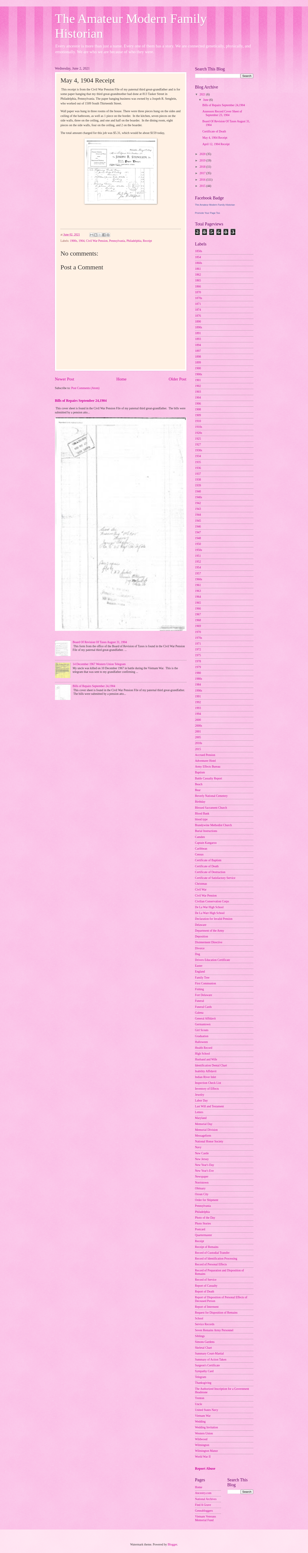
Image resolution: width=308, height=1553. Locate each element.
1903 (198, 391)
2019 (203, 160)
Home (121, 379)
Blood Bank (202, 813)
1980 (198, 673)
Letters (199, 1112)
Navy (198, 1147)
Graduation (201, 1036)
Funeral (199, 1000)
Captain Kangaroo (206, 842)
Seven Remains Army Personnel (214, 1330)
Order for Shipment (206, 1200)
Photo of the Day (205, 1217)
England (200, 971)
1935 (198, 462)
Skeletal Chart (203, 1347)
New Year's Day (204, 1165)
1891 (198, 333)
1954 (198, 567)
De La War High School (209, 907)
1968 (198, 620)
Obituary (200, 1188)
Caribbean (201, 848)
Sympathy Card (204, 1371)
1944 (198, 514)
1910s (198, 426)
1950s (198, 550)
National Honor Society (209, 1141)
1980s (198, 678)
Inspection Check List (208, 1082)
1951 (198, 555)
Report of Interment (207, 1306)
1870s (198, 298)
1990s (198, 690)
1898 (198, 356)
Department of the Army (209, 930)
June (206, 99)
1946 (198, 526)
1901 (198, 380)
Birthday (200, 801)
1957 (198, 573)
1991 (198, 696)
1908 (198, 409)
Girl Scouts (201, 1030)
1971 (198, 643)
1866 (198, 286)
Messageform (203, 1135)
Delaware (200, 924)
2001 (198, 731)
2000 (198, 719)
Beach (198, 784)
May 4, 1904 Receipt (214, 137)
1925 (198, 438)
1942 (198, 503)
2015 (203, 186)
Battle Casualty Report (208, 778)
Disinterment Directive (208, 942)
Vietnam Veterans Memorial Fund (205, 1518)
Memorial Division (206, 1129)
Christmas (201, 883)
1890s (198, 327)
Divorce (200, 948)
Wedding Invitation (206, 1427)
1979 (198, 667)
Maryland (201, 1118)
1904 (81, 240)
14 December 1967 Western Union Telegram (99, 664)
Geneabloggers (204, 1510)
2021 (203, 94)
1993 (198, 708)
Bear (198, 790)
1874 (198, 309)
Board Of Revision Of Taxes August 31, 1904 (100, 642)
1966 (198, 608)
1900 (198, 368)
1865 (198, 280)
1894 (198, 345)
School (199, 1318)
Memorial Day (204, 1124)
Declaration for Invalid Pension (214, 918)
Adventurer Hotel (205, 760)
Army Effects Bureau (207, 766)
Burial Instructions (206, 831)
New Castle (202, 1153)
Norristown (202, 1182)
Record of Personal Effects (211, 1264)
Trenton (199, 1398)
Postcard (200, 1229)
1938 (198, 479)
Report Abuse (205, 1468)
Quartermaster (203, 1235)
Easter (198, 965)
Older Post (177, 379)
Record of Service (206, 1279)
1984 (198, 684)
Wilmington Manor (206, 1450)
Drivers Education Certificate (212, 960)
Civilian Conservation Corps (212, 901)
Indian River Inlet (205, 1077)
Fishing (199, 989)
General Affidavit (205, 1018)
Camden (200, 837)
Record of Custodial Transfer (212, 1252)
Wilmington (202, 1445)
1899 (198, 362)
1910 (198, 421)
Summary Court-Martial (209, 1353)
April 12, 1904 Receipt (216, 144)
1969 (198, 626)
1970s (198, 637)
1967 (198, 614)
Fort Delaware (203, 995)
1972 (198, 649)
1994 (198, 713)
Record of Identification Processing (216, 1258)
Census (199, 854)
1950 (198, 544)
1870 (198, 292)
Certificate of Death (214, 131)
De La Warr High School (210, 913)
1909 (198, 415)
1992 (198, 702)
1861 (198, 268)
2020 (203, 154)
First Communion (205, 983)
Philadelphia (134, 240)
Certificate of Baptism (208, 860)
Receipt (147, 240)
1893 (198, 339)
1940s (198, 497)
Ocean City (201, 1194)
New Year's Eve (204, 1170)
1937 (198, 473)
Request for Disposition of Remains (216, 1312)
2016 (203, 179)
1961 (198, 585)
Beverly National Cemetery (211, 795)
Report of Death (204, 1291)
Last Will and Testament (209, 1106)
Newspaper (201, 1176)
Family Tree (202, 977)
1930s (198, 450)
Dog (197, 954)
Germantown (203, 1024)
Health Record (203, 1047)
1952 (198, 561)
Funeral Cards (203, 1006)
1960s (198, 579)
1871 (198, 304)
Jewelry (199, 1094)
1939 (198, 485)
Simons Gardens (205, 1342)
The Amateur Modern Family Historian (215, 204)
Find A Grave (203, 1504)
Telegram (200, 1377)
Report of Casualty (206, 1285)
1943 (198, 508)
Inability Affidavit (206, 1071)
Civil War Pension (97, 240)
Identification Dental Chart (211, 1065)
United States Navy (206, 1410)
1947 (198, 532)
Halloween (201, 1042)
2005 (198, 737)
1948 (198, 538)
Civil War (200, 889)
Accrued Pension (205, 755)
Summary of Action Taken (211, 1359)
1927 (198, 444)
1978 (198, 661)
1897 (198, 350)
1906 (198, 403)
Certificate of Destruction (210, 872)
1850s (198, 251)
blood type (201, 819)
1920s (198, 432)
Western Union (204, 1433)
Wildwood (201, 1439)
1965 (198, 602)
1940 (198, 491)
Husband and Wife (206, 1059)
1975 (198, 655)
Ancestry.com (203, 1493)
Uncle (198, 1404)
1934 (198, 456)
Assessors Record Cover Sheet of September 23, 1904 (222, 113)
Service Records (204, 1324)
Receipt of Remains (207, 1247)
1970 (198, 632)
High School (202, 1053)
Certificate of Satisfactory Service (215, 878)
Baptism (200, 772)
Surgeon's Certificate (207, 1365)
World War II (203, 1456)
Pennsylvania (117, 240)
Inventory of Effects (207, 1088)
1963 (198, 591)
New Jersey (202, 1159)
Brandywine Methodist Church (213, 825)
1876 (198, 315)
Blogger (172, 1544)
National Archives (206, 1499)
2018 (203, 166)
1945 (198, 520)
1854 (198, 257)
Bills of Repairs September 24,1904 (81, 400)
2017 (203, 173)
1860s (198, 263)
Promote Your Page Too (207, 213)
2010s (198, 743)
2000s (198, 725)
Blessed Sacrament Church (211, 807)
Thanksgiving (203, 1382)
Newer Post (64, 379)
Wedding (200, 1421)
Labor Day (201, 1100)
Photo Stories (203, 1223)
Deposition (201, 936)
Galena (199, 1012)
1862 (198, 274)
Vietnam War (203, 1415)
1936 (198, 468)
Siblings (200, 1336)
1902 (198, 386)
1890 (198, 321)
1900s (73, 240)
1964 (198, 596)
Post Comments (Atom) (85, 388)
